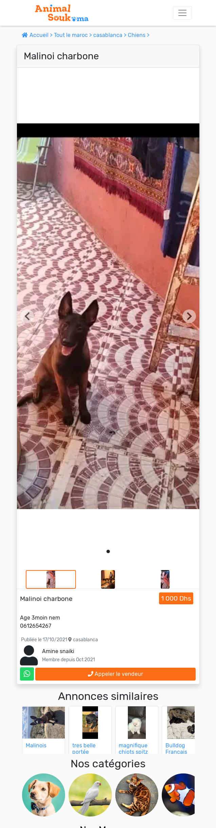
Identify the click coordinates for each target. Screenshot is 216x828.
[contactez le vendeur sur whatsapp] (27, 674)
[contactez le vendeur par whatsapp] (27, 674)
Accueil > (38, 35)
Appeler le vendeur (115, 674)
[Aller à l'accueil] (61, 13)
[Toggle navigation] (182, 13)
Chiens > (139, 35)
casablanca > (110, 35)
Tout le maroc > (73, 35)
